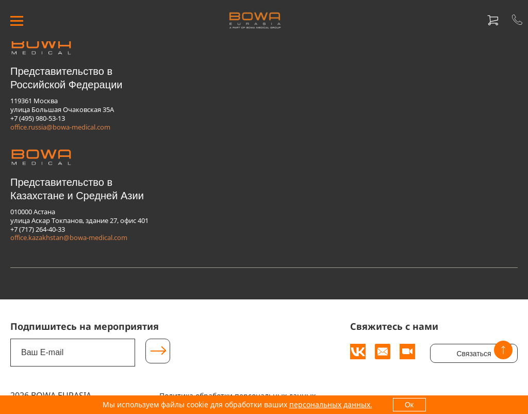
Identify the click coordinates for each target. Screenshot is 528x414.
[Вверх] (503, 350)
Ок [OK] (409, 405)
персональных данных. (330, 404)
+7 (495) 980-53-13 (37, 118)
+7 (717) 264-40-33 (37, 229)
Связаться (473, 353)
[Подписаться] (157, 351)
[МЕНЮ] (16, 20)
